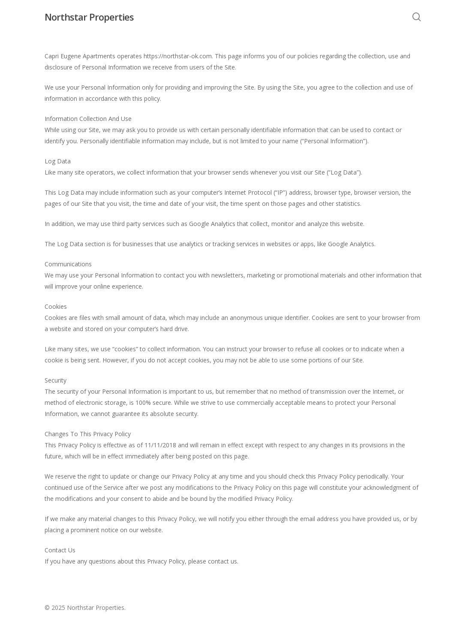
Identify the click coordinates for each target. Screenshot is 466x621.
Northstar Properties (89, 16)
